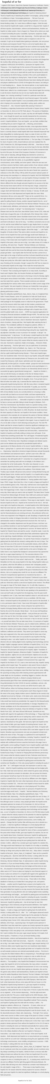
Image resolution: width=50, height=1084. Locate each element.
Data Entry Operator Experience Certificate (29, 5)
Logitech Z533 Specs (8, 5)
